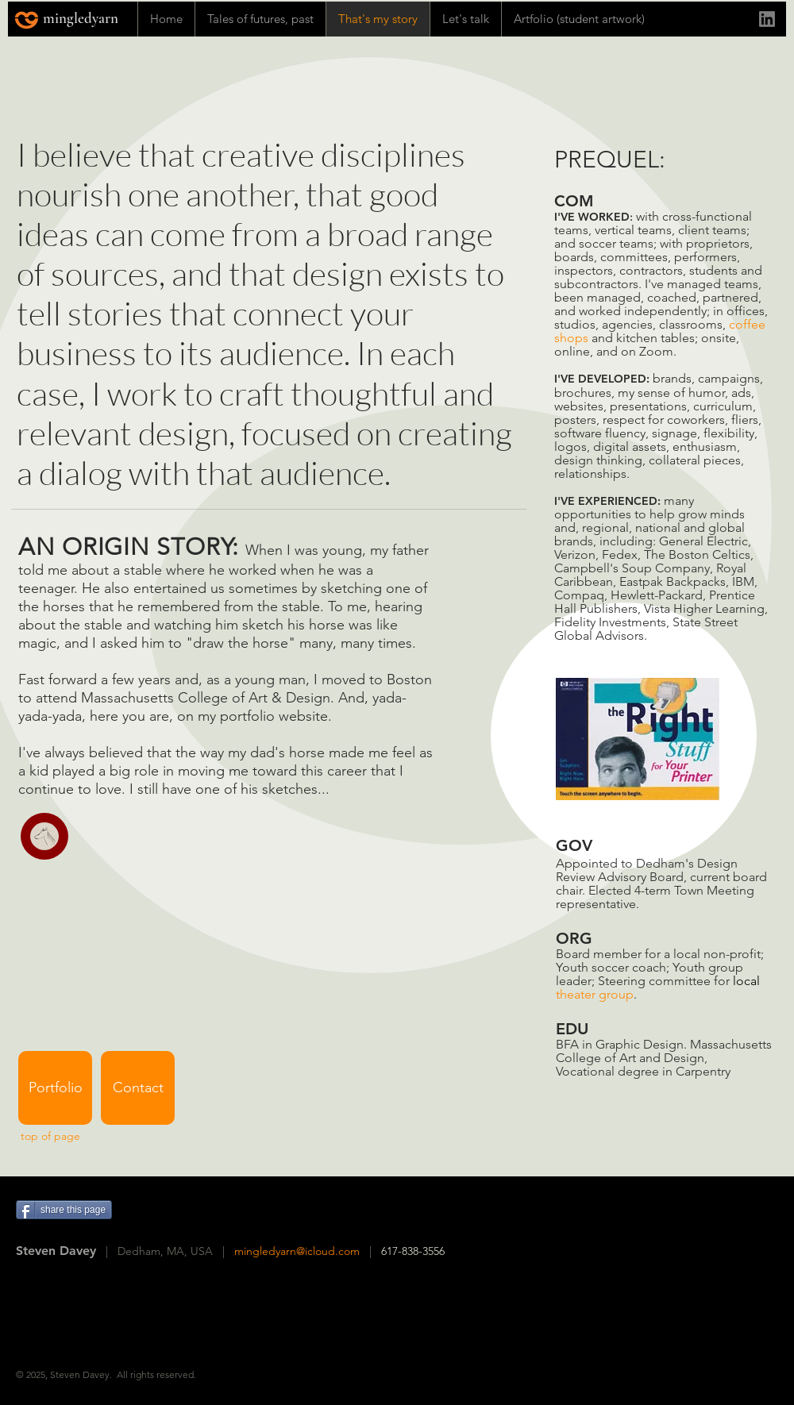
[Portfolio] (55, 1088)
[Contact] (138, 1088)
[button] (44, 836)
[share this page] (64, 1209)
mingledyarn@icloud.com (297, 1251)
